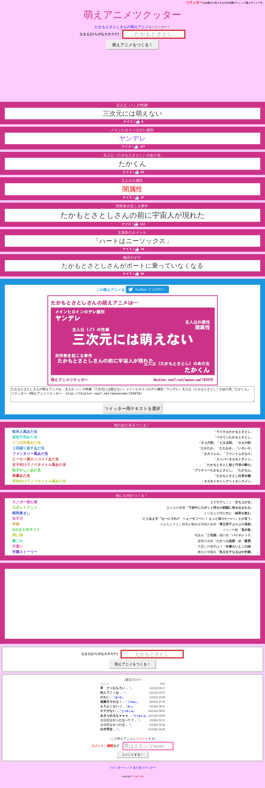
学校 (15, 527)
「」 (130, 691)
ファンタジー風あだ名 (30, 456)
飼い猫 (17, 538)
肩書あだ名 (21, 478)
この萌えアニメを (132, 290)
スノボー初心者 (24, 505)
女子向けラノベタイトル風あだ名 (39, 467)
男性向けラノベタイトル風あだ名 (39, 484)
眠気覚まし (21, 516)
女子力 (17, 521)
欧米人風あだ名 (24, 434)
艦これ (17, 544)
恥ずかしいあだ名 (26, 473)
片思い (17, 549)
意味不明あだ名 (24, 440)
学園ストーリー (24, 555)
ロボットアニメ (24, 510)
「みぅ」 (130, 709)
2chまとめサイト (26, 532)
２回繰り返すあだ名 (28, 451)
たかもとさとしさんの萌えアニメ (122, 27)
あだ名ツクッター (144, 770)
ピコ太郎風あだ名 (26, 445)
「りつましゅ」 (127, 714)
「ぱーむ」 (119, 700)
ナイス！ (131, 121)
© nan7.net (138, 779)
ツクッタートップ (120, 770)
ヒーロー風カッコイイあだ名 (35, 462)
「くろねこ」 (132, 704)
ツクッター (194, 2)
